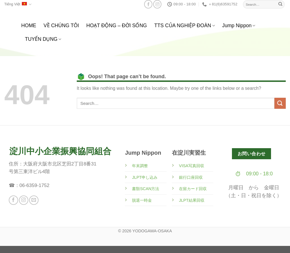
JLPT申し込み (144, 177)
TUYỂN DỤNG (43, 39)
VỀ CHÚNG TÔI (61, 25)
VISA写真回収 (191, 165)
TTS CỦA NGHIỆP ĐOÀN (184, 25)
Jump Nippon (238, 25)
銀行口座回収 (191, 177)
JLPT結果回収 (191, 200)
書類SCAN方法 (145, 188)
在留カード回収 (193, 188)
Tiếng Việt (17, 4)
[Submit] (280, 4)
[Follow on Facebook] (148, 4)
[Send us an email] (34, 200)
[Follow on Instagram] (157, 4)
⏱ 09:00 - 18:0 (254, 174)
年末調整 (140, 165)
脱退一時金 (142, 200)
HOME (28, 25)
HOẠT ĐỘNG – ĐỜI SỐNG (116, 25)
